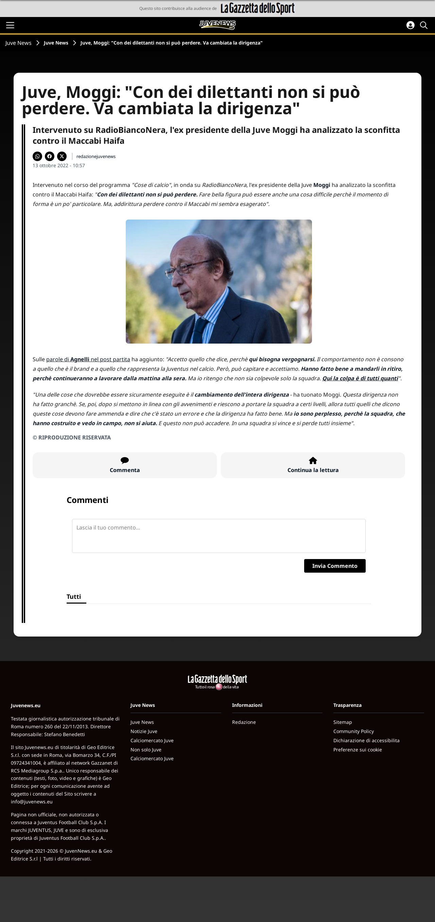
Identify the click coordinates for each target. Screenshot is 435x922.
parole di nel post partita (88, 359)
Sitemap (342, 722)
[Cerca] (425, 25)
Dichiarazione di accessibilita (366, 740)
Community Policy (353, 731)
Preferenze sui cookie (357, 749)
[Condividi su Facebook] (49, 156)
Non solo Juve (145, 749)
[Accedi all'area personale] (410, 25)
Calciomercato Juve (152, 740)
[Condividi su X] (62, 156)
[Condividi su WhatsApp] (37, 156)
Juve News (18, 43)
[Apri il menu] (10, 25)
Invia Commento (335, 566)
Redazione (244, 722)
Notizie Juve (143, 731)
